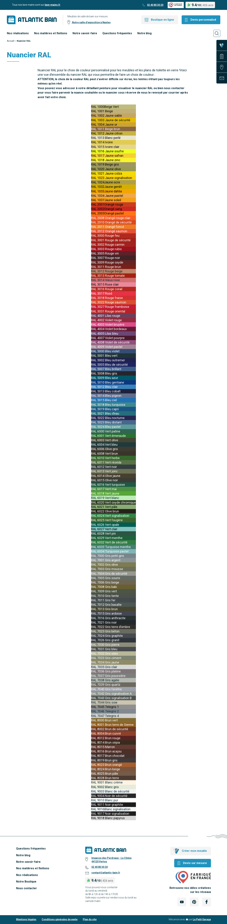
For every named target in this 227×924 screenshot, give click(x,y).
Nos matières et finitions (50, 33)
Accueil (10, 41)
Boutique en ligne (162, 19)
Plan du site (90, 919)
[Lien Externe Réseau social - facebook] (206, 902)
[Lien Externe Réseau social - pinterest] (194, 902)
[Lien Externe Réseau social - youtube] (181, 902)
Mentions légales (26, 919)
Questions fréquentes (117, 33)
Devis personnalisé (203, 19)
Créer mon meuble (194, 851)
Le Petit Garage (202, 919)
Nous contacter (26, 888)
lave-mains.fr (52, 4)
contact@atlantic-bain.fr (105, 872)
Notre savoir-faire (85, 33)
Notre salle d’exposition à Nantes (91, 22)
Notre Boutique (26, 881)
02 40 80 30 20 (155, 5)
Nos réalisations (18, 33)
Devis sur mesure (195, 863)
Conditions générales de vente (59, 919)
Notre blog (144, 33)
